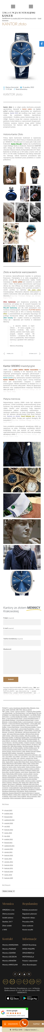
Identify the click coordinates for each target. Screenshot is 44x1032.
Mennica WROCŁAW (10, 965)
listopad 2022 (8, 817)
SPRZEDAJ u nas (8, 910)
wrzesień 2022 (8, 823)
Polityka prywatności (29, 910)
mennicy (38, 781)
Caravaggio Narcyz (29, 753)
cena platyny (24, 756)
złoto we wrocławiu (27, 798)
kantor (4, 765)
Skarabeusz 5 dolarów (34, 789)
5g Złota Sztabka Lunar (30, 748)
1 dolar (7, 711)
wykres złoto (25, 794)
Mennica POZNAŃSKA (9, 777)
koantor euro (35, 770)
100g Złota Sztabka (30, 735)
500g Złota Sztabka (16, 746)
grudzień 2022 (8, 813)
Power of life (6, 786)
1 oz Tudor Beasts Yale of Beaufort (19, 715)
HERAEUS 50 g (7, 693)
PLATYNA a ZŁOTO (8, 691)
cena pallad (8, 756)
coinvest (22, 758)
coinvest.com (29, 758)
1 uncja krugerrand (27, 722)
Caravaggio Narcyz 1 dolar (9, 754)
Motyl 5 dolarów (7, 782)
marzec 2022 (8, 833)
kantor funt (25, 765)
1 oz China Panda (7, 713)
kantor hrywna (34, 765)
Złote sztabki (7, 926)
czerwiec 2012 (8, 862)
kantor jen (5, 767)
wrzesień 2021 (8, 849)
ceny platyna (6, 758)
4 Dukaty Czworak (29, 742)
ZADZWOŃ (10, 1024)
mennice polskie (20, 781)
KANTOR (31, 689)
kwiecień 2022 (8, 829)
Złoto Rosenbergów (29, 965)
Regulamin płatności (29, 914)
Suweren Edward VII (15, 793)
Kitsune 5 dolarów (25, 770)
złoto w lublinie (21, 796)
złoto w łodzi (13, 796)
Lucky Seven (24, 772)
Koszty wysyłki (27, 930)
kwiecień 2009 (8, 878)
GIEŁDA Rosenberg (29, 945)
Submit (10, 679)
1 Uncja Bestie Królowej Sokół (25, 720)
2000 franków (22, 741)
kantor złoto (5, 770)
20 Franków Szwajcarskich (29, 739)
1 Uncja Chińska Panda (14, 722)
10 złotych (11, 732)
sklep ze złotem (27, 709)
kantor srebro (13, 767)
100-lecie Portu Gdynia (32, 734)
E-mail (8, 628)
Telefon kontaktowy (13, 639)
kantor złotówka (15, 770)
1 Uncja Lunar (6, 725)
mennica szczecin (34, 777)
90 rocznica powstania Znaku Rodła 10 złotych (20, 748)
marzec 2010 (8, 874)
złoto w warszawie (15, 798)
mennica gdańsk (28, 774)
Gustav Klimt (9, 762)
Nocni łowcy (11, 784)
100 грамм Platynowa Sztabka (16, 734)
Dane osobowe (27, 926)
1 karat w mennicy (20, 711)
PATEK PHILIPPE (28, 949)
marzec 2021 (8, 858)
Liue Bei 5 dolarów (14, 772)
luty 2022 (7, 836)
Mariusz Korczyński (30, 18)
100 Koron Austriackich (30, 732)
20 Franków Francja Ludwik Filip (11, 739)
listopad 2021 (8, 842)
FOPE (7, 709)
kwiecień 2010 (8, 871)
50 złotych (34, 744)
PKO (20, 709)
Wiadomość (7, 649)
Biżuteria (32, 708)
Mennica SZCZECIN (9, 957)
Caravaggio (20, 753)
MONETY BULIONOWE (25, 693)
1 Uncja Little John (35, 723)
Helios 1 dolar (26, 763)
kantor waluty (21, 767)
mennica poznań (32, 775)
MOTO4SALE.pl (28, 957)
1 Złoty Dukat (28, 730)
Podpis (8, 618)
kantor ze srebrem (23, 768)
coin (18, 758)
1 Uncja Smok (14, 729)
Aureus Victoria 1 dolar (18, 751)
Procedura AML (28, 922)
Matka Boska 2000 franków (14, 774)
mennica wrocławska (8, 781)
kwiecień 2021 (8, 855)
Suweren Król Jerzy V (27, 793)
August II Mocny (33, 749)
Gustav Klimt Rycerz (36, 762)
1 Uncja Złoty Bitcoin (17, 730)
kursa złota (5, 772)
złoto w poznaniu (32, 796)
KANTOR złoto (14, 23)
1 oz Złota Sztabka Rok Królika (18, 716)
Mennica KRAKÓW (9, 961)
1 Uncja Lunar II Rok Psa (18, 725)
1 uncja (10, 708)
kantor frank (18, 765)
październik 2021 (9, 845)
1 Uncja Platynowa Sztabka (28, 727)
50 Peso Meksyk (26, 744)
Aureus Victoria (6, 751)
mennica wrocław (32, 779)
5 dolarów (38, 742)
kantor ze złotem (34, 768)
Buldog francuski (31, 751)
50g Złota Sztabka (28, 746)
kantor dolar (10, 765)
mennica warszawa (20, 779)
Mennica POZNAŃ (9, 949)
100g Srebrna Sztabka (17, 735)
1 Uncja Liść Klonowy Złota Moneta (18, 723)
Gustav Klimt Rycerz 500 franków (12, 763)
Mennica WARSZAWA (10, 945)
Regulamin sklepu (28, 918)
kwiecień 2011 (8, 868)
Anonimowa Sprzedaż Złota (21, 708)
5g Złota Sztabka (18, 748)
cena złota (31, 756)
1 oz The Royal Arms (19, 713)
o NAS (4, 930)
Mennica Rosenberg (22, 777)
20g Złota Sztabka (32, 741)
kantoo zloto (35, 763)
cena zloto (38, 756)
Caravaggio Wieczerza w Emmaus (28, 754)
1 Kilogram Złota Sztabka (33, 711)
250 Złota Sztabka (17, 742)
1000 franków (6, 735)
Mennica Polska (22, 775)
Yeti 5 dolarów (34, 794)
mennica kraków (12, 775)
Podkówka (19, 784)
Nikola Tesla (25, 782)
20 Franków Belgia (35, 737)
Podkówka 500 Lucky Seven (30, 784)
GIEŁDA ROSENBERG (16, 687)
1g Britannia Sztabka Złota (21, 737)
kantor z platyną (12, 768)
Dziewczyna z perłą (21, 760)
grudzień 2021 (8, 839)
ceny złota (13, 758)
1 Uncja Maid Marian (13, 727)
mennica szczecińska (8, 779)
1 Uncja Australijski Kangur (31, 718)
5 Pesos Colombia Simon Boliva (11, 744)
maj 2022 (7, 826)
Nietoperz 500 (17, 782)
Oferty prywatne (8, 914)
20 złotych (14, 741)
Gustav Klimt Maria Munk (21, 762)
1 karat (12, 711)
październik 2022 (9, 820)
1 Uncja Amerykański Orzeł (14, 718)
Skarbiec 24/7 (7, 922)
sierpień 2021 (8, 852)
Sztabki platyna (7, 918)
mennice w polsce (30, 781)
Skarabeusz (24, 789)
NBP (17, 709)
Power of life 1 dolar (16, 786)
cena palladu (16, 756)
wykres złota (17, 794)
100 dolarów (18, 732)
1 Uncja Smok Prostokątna (26, 729)
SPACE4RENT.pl (28, 953)
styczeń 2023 (8, 810)
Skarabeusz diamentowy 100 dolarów (13, 791)
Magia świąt (32, 772)
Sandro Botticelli (14, 787)
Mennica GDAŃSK (9, 953)
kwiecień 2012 (8, 865)
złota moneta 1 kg (24, 691)
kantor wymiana (30, 767)
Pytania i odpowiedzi (29, 961)
